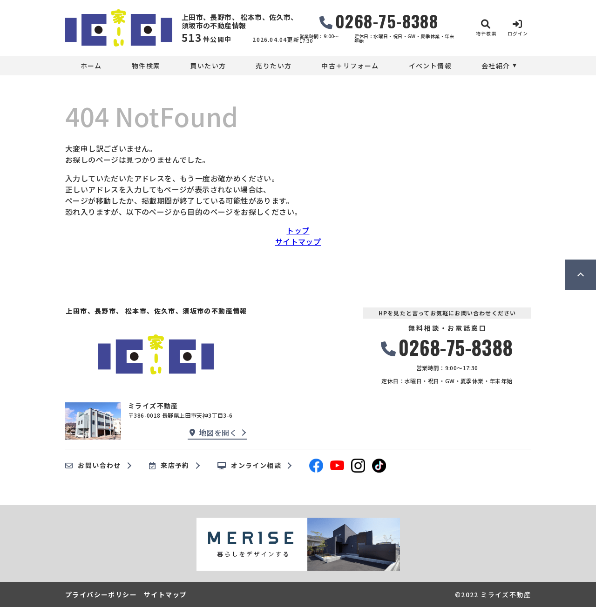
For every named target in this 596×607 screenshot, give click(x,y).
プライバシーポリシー (101, 594)
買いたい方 (208, 65)
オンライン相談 (249, 465)
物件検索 (146, 65)
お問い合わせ (93, 465)
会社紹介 (495, 65)
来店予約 (169, 465)
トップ (297, 230)
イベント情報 (430, 65)
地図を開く (213, 432)
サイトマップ (298, 241)
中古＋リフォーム (350, 65)
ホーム (91, 65)
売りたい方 (273, 65)
